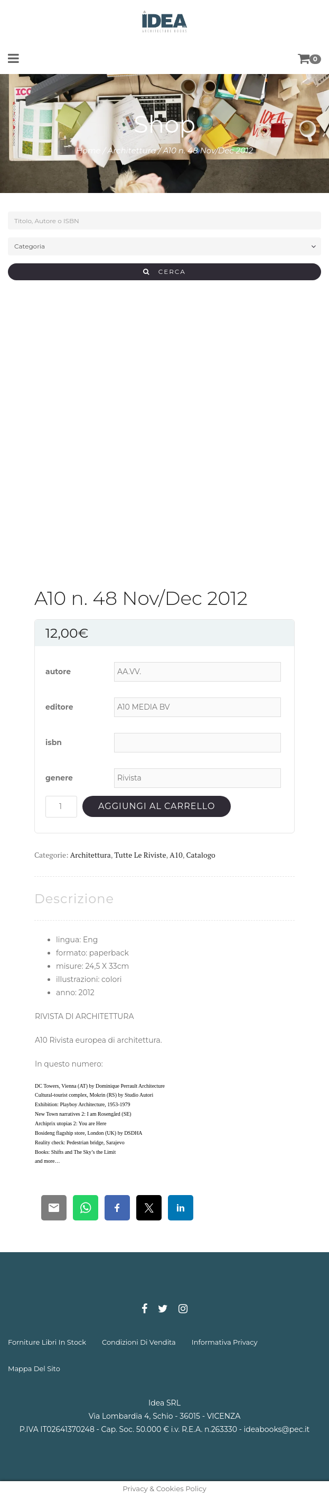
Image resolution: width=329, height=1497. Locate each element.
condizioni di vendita (139, 1342)
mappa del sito (34, 1368)
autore (58, 671)
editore (59, 707)
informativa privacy (225, 1342)
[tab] (74, 899)
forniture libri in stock (47, 1342)
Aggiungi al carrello (156, 806)
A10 (176, 855)
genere (59, 778)
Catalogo (200, 855)
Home (88, 150)
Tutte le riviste (140, 855)
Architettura (132, 150)
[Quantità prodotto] (61, 807)
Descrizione (74, 898)
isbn (53, 742)
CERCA (164, 271)
